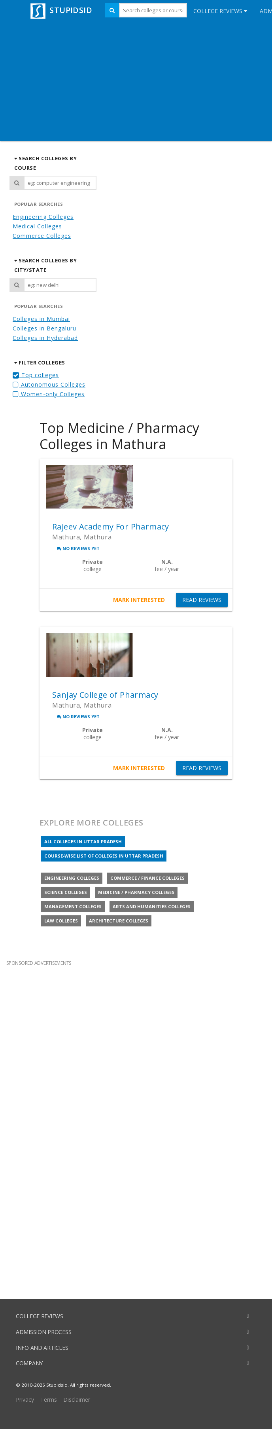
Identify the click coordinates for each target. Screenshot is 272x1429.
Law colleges (61, 921)
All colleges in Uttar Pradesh (83, 841)
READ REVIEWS (202, 600)
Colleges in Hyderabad (45, 338)
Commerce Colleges (42, 235)
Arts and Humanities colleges (152, 906)
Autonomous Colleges (49, 384)
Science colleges (65, 892)
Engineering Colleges (43, 216)
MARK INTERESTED (139, 599)
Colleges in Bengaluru (44, 328)
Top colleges (36, 375)
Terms (48, 1399)
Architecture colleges (118, 921)
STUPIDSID (60, 10)
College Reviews (220, 11)
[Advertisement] (136, 81)
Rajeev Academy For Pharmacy (110, 526)
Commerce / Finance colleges (147, 878)
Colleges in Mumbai (41, 319)
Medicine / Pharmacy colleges (136, 892)
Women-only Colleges (49, 394)
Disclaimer (76, 1399)
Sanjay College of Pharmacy (105, 694)
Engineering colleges (71, 878)
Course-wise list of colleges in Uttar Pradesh (103, 856)
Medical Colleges (37, 226)
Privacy (25, 1399)
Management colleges (73, 906)
